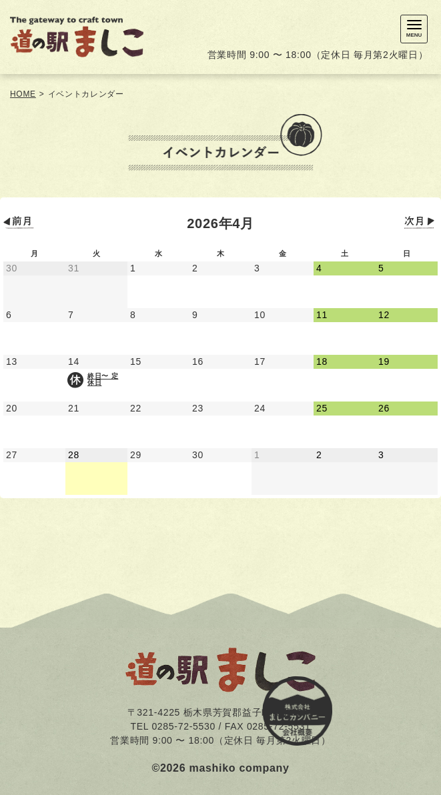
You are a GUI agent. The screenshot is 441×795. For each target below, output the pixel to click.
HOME (23, 94)
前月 (20, 222)
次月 (421, 222)
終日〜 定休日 (102, 379)
